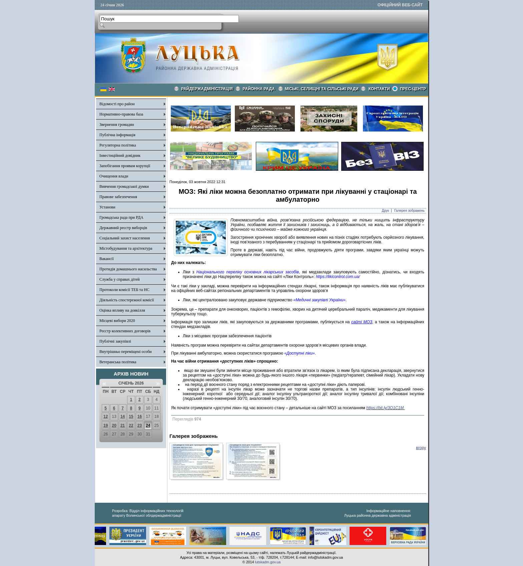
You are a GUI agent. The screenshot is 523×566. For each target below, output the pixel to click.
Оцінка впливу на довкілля (122, 310)
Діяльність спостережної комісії (126, 300)
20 (114, 425)
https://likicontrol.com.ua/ (338, 276)
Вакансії (106, 258)
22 (131, 425)
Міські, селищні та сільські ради (322, 89)
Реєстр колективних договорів (124, 331)
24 (148, 425)
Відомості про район (117, 104)
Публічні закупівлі (115, 341)
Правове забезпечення (118, 196)
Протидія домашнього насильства (128, 269)
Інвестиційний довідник (119, 155)
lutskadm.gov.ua (268, 562)
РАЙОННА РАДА (259, 89)
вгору (421, 447)
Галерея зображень (409, 210)
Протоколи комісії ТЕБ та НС (124, 289)
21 (122, 425)
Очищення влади (113, 176)
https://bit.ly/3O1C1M (385, 408)
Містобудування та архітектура (125, 248)
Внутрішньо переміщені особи (125, 351)
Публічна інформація (117, 135)
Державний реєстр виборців (123, 227)
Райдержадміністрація (207, 89)
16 (139, 416)
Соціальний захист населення (124, 238)
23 (139, 425)
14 (122, 416)
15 (131, 416)
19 (105, 425)
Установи (107, 207)
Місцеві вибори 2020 (117, 320)
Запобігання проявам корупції (124, 165)
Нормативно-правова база (121, 114)
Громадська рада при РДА (121, 217)
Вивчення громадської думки (124, 186)
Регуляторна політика (117, 145)
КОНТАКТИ (379, 89)
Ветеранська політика (117, 362)
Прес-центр (413, 89)
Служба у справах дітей (119, 279)
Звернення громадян (116, 124)
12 (105, 416)
